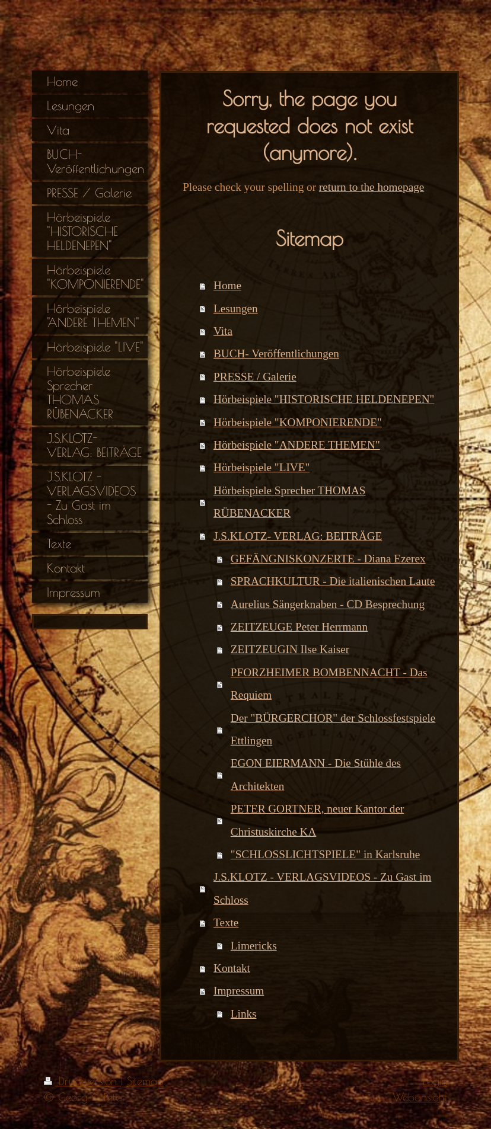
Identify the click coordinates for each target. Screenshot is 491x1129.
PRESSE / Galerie (254, 376)
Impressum (238, 990)
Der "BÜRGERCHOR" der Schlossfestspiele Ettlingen (333, 729)
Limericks (254, 945)
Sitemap (145, 1081)
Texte (225, 922)
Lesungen (235, 308)
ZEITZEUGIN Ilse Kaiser (290, 649)
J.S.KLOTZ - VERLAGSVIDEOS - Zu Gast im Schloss (322, 888)
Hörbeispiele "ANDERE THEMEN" (296, 445)
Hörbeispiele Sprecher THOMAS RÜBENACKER (289, 501)
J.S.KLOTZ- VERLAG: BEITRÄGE (297, 536)
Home (227, 285)
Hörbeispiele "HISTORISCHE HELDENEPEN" (323, 399)
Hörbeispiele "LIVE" (261, 467)
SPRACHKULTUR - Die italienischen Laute (333, 581)
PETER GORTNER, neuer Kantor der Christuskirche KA (317, 819)
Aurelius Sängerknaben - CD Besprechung (328, 604)
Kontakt (231, 968)
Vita (222, 331)
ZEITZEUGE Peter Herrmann (299, 627)
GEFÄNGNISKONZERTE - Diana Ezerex (328, 558)
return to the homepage (371, 187)
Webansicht (420, 1097)
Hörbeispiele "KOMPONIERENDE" (297, 422)
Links (244, 1014)
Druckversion (82, 1081)
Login (435, 1081)
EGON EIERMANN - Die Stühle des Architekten (316, 774)
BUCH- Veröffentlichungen (276, 353)
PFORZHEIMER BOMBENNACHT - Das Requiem (329, 683)
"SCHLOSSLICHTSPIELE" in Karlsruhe (325, 854)
